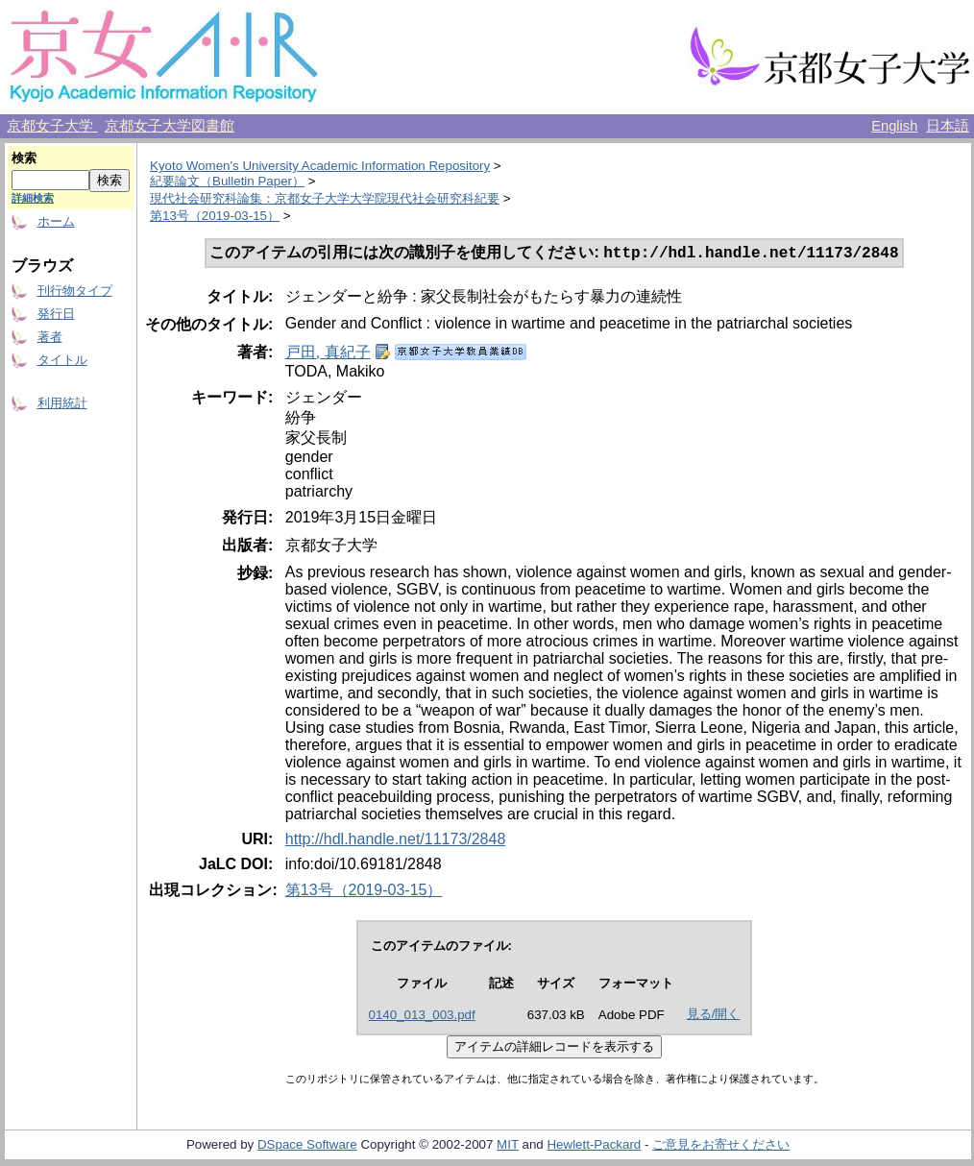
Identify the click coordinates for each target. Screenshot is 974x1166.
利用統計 (62, 403)
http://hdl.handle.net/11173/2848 (395, 841)
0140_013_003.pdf (422, 1016)
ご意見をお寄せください (721, 1146)
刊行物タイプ (74, 290)
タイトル (62, 359)
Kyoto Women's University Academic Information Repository (320, 165)
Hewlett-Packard (594, 1146)
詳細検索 (33, 198)
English (894, 126)
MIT (508, 1146)
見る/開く (714, 1015)
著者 (49, 336)
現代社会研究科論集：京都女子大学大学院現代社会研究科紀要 (324, 198)
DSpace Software (307, 1146)
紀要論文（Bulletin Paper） (227, 181)
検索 (24, 158)
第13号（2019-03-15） (215, 215)
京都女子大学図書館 (169, 126)
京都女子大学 (52, 126)
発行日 (56, 313)
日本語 (947, 126)
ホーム (56, 221)
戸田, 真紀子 (328, 354)
